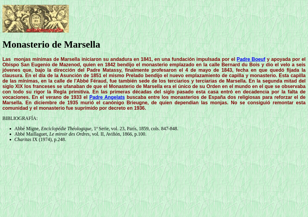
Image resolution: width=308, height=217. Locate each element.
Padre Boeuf (251, 59)
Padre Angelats (107, 97)
